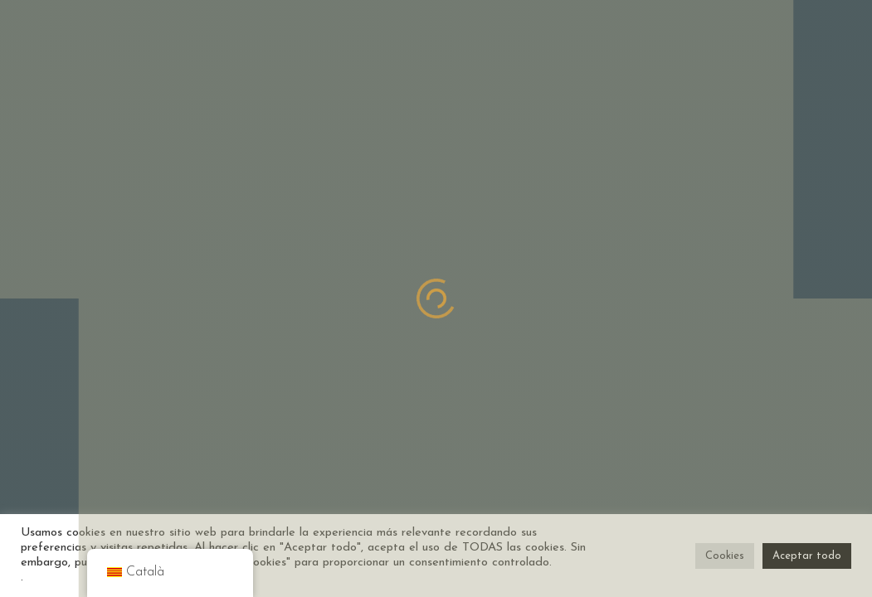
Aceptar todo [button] (806, 556)
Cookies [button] (724, 556)
